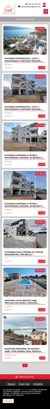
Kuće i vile (24, 384)
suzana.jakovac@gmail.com (31, 7)
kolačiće (24, 390)
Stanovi (11, 384)
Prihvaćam (8, 401)
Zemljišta (38, 384)
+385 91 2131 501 (34, 4)
